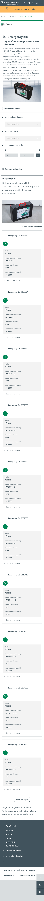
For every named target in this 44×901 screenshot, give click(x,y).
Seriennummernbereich (13, 272)
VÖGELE (9, 835)
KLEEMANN (10, 842)
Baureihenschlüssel (11, 265)
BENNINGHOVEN (12, 846)
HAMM (8, 838)
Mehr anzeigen (22, 799)
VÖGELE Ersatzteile (8, 16)
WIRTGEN (9, 831)
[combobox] (22, 124)
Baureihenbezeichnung (13, 258)
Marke (7, 251)
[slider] (5, 150)
